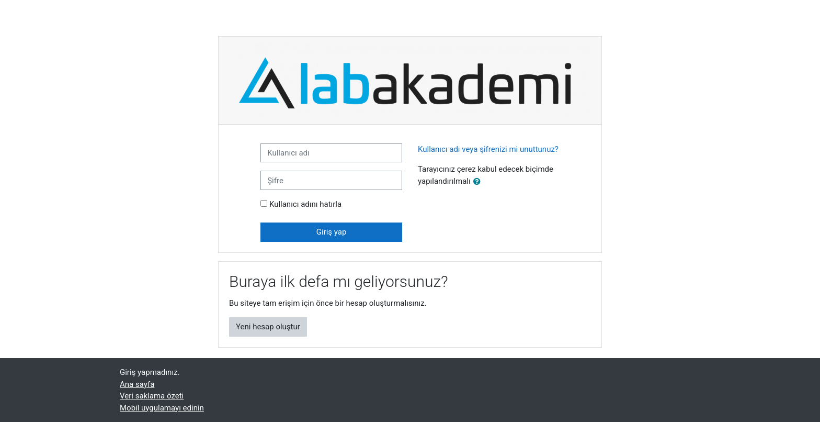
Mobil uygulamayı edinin (162, 408)
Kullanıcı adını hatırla (305, 204)
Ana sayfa (137, 384)
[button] (479, 181)
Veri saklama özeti (152, 396)
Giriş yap (331, 232)
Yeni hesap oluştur (268, 326)
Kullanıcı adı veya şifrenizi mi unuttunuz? (488, 149)
